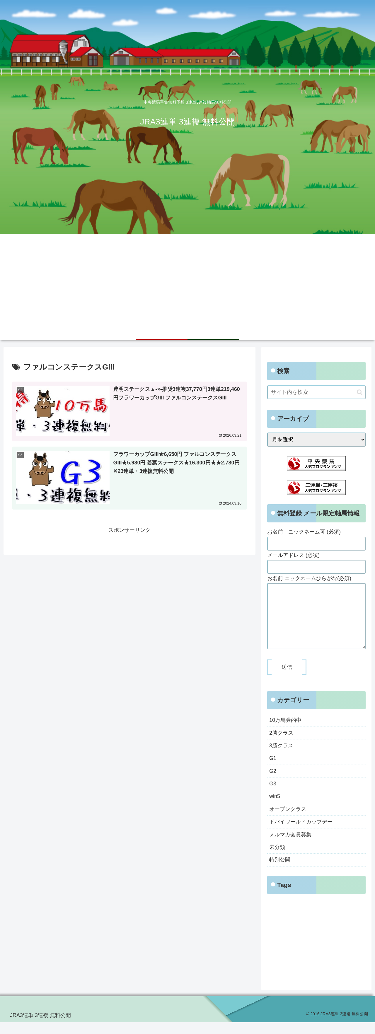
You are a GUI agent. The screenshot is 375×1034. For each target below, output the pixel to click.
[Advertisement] (187, 278)
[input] (316, 392)
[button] (359, 392)
